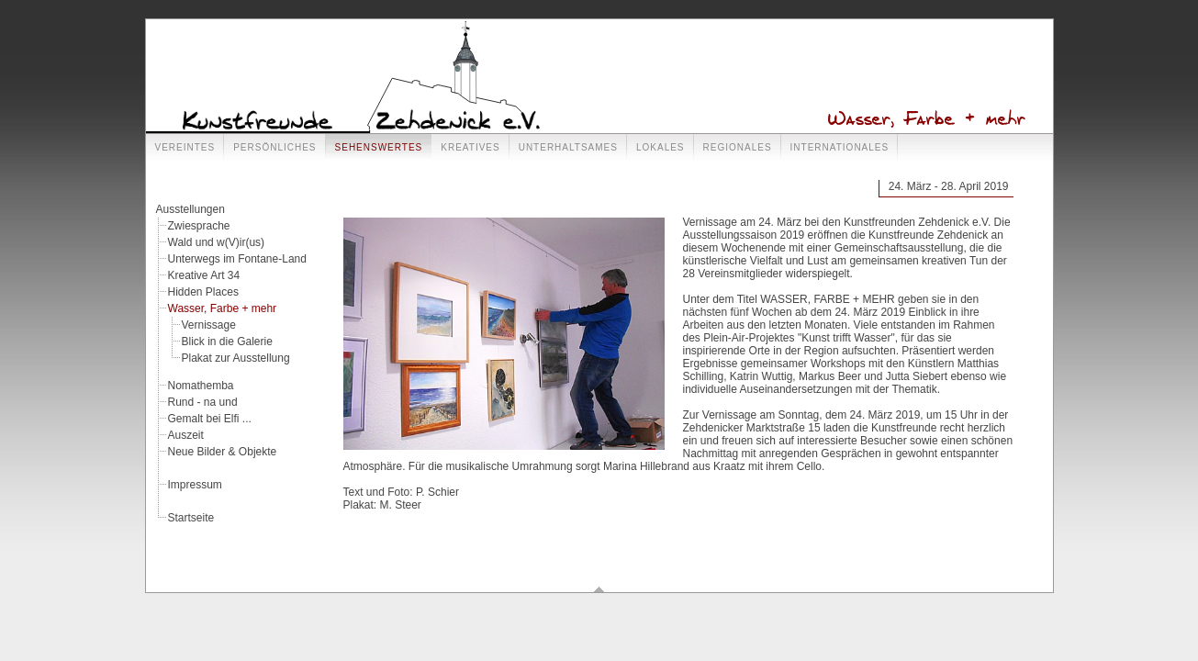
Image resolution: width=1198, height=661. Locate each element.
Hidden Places (203, 292)
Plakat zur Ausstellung (236, 358)
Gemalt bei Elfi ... (210, 418)
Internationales (840, 147)
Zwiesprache (199, 225)
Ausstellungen (190, 209)
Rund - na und (203, 402)
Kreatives (470, 147)
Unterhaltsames (568, 147)
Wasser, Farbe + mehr (222, 308)
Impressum (195, 484)
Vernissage (209, 325)
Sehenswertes (379, 147)
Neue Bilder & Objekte (222, 451)
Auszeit (186, 435)
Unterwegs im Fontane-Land (237, 258)
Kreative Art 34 (204, 275)
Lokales (660, 147)
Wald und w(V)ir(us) (216, 242)
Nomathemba (201, 385)
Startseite (191, 517)
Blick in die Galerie (227, 341)
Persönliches (274, 147)
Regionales (737, 147)
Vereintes (185, 147)
